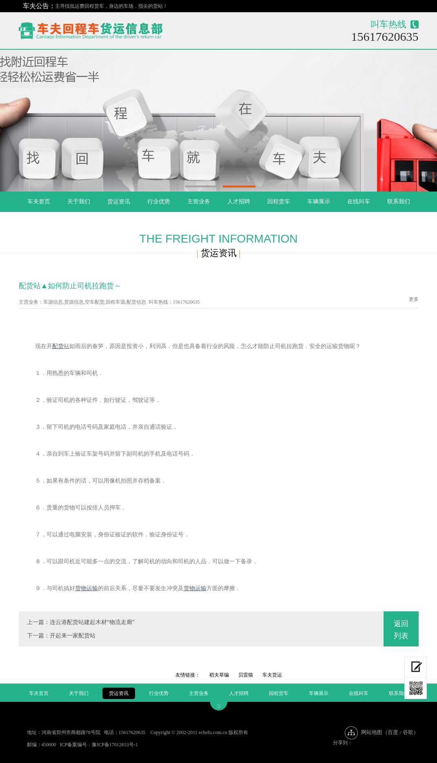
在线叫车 (358, 201)
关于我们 (78, 201)
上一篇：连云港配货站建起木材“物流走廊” (81, 622)
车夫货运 (272, 675)
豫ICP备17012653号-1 (115, 745)
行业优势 (158, 201)
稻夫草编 (219, 675)
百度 (393, 732)
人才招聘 (238, 201)
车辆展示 (318, 201)
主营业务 (198, 201)
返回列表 (401, 630)
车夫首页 (38, 201)
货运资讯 (118, 201)
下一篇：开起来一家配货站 (61, 636)
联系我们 (398, 201)
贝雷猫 (245, 675)
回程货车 (278, 201)
